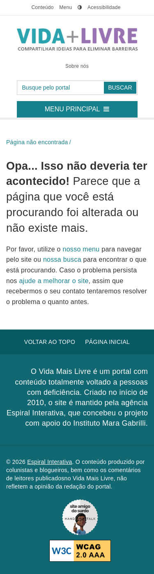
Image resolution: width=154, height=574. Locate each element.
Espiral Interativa (49, 462)
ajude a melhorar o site (53, 280)
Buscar (120, 87)
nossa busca (63, 259)
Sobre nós (77, 66)
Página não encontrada (37, 142)
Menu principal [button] (80, 107)
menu (65, 7)
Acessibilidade (104, 7)
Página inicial (107, 342)
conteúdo (42, 7)
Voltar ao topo (49, 342)
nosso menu (82, 249)
